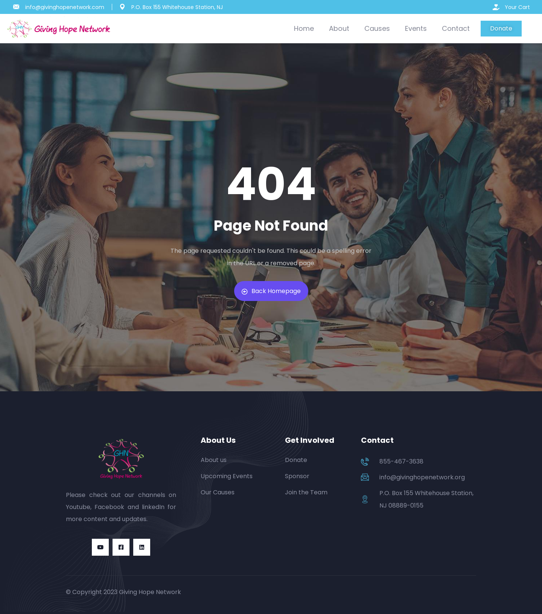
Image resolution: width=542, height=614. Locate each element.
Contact (456, 28)
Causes (377, 28)
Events (416, 28)
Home (304, 28)
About (339, 28)
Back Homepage (271, 291)
